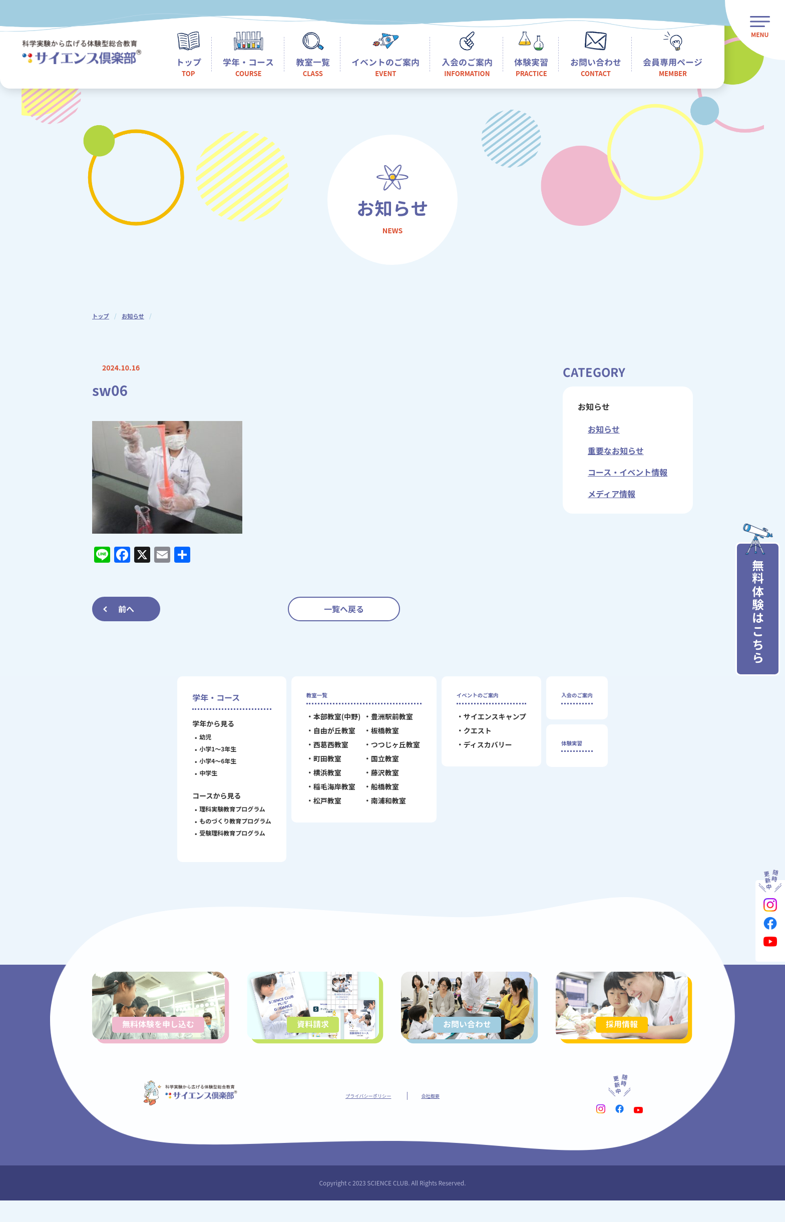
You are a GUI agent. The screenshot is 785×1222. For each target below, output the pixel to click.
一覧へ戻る (344, 609)
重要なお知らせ (616, 451)
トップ (101, 315)
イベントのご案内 (480, 697)
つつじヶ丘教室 (387, 750)
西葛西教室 (322, 750)
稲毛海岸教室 (326, 792)
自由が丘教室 (326, 736)
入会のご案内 (577, 697)
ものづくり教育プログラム (227, 821)
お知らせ (135, 315)
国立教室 (376, 764)
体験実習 (569, 751)
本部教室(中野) (328, 722)
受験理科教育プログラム (224, 833)
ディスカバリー (479, 750)
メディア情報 (611, 494)
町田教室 (319, 764)
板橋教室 (376, 736)
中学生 (200, 772)
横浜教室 (319, 778)
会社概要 (443, 1115)
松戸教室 (319, 806)
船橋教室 (376, 792)
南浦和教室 (380, 806)
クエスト (469, 736)
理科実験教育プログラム (224, 808)
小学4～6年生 (209, 760)
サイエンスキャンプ (486, 722)
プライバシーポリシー (363, 1115)
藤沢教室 (376, 778)
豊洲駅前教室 (383, 722)
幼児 (197, 736)
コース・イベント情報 (627, 472)
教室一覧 (314, 697)
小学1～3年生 (209, 748)
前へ (126, 609)
